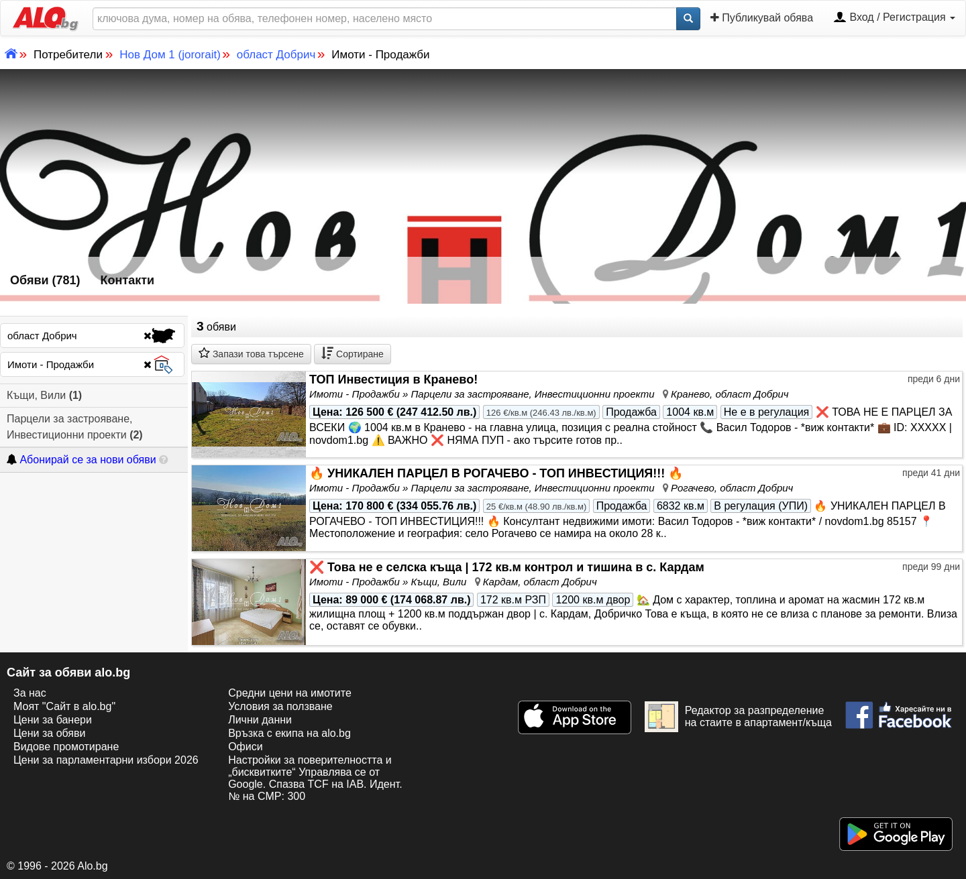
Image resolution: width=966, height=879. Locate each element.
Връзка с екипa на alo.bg (289, 733)
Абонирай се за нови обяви (81, 459)
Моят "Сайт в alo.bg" (64, 706)
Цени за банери (52, 719)
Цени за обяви (49, 733)
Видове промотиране (66, 746)
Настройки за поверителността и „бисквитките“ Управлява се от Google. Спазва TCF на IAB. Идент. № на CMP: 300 (315, 778)
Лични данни (260, 719)
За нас (29, 693)
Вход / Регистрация (894, 18)
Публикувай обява (761, 17)
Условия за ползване (280, 706)
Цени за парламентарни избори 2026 (106, 760)
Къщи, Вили (44, 395)
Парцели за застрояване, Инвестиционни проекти (75, 427)
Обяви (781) (45, 280)
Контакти (128, 280)
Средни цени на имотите (290, 693)
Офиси (245, 746)
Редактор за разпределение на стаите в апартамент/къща (738, 716)
